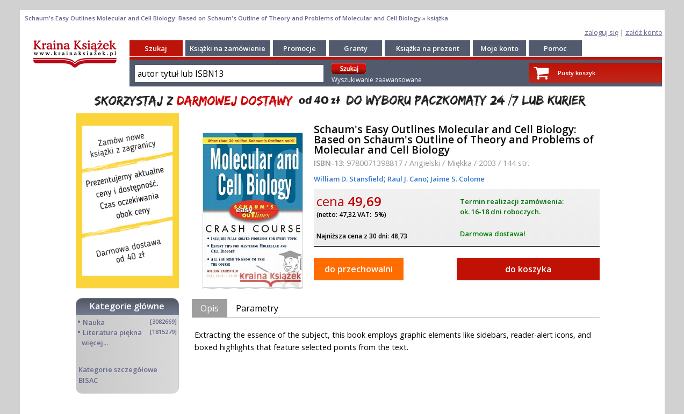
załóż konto (644, 32)
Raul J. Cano (406, 179)
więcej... (95, 342)
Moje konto (499, 48)
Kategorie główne (127, 306)
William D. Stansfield (349, 179)
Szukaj (156, 48)
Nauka (94, 322)
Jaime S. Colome (457, 179)
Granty (356, 48)
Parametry (257, 308)
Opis (209, 308)
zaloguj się (601, 32)
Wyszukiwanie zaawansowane (377, 79)
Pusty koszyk (576, 73)
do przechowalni (359, 269)
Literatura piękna (112, 332)
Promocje (299, 48)
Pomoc (555, 48)
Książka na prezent (427, 48)
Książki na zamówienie (227, 48)
